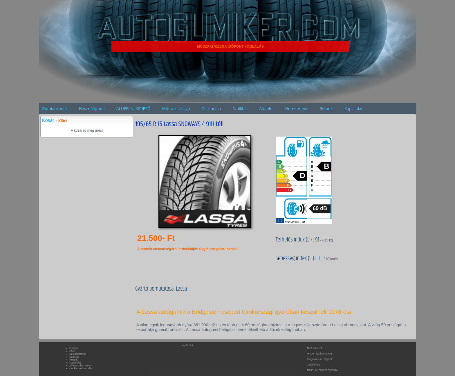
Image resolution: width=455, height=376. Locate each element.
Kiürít (62, 121)
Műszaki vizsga (176, 108)
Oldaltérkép (313, 364)
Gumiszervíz (296, 108)
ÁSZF (72, 351)
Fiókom (73, 348)
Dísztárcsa (211, 108)
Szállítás (240, 108)
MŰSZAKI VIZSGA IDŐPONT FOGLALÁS (230, 46)
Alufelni (266, 108)
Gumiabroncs (54, 108)
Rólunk (326, 108)
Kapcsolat (353, 108)
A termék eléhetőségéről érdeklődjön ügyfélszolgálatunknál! (187, 249)
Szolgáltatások (77, 353)
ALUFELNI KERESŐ (133, 108)
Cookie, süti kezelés (81, 368)
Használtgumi (92, 108)
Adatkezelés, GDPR (81, 365)
